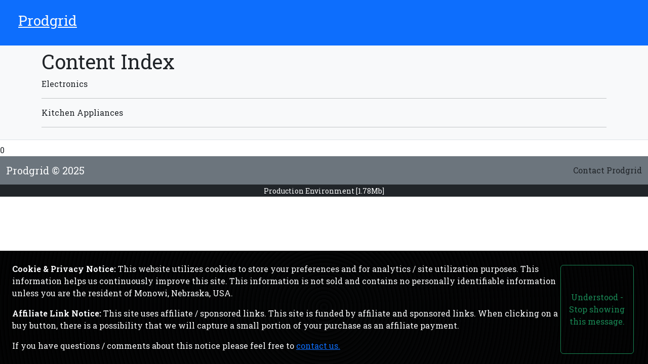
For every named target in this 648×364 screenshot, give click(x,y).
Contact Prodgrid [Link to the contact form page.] (607, 170)
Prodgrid (47, 20)
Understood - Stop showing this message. (597, 309)
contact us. (318, 345)
